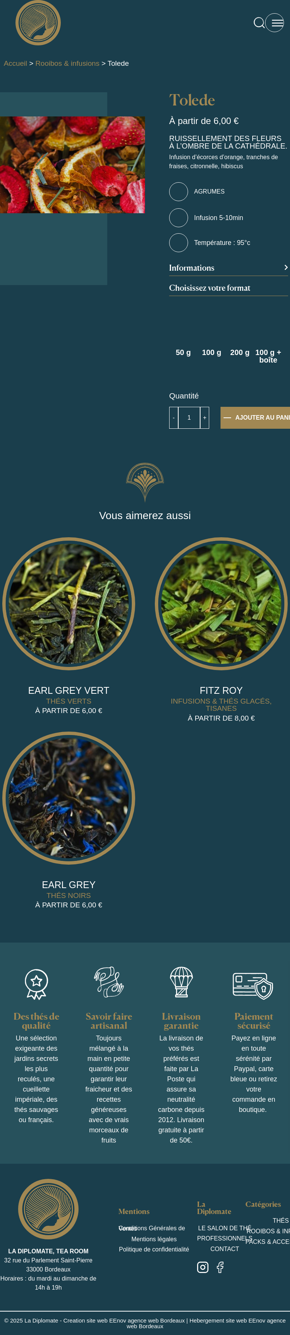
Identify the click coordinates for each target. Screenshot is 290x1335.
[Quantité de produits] (189, 418)
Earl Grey (69, 884)
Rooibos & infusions (67, 63)
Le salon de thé (224, 1228)
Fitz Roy (221, 690)
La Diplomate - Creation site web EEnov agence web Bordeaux (105, 1320)
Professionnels (225, 1238)
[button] (228, 270)
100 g (211, 352)
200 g (240, 352)
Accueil (15, 63)
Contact (224, 1249)
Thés (281, 1220)
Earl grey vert (69, 690)
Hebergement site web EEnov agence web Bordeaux (205, 1323)
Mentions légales (154, 1239)
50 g (183, 352)
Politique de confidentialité (154, 1249)
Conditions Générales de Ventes (152, 1228)
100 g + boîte (268, 356)
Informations (191, 268)
